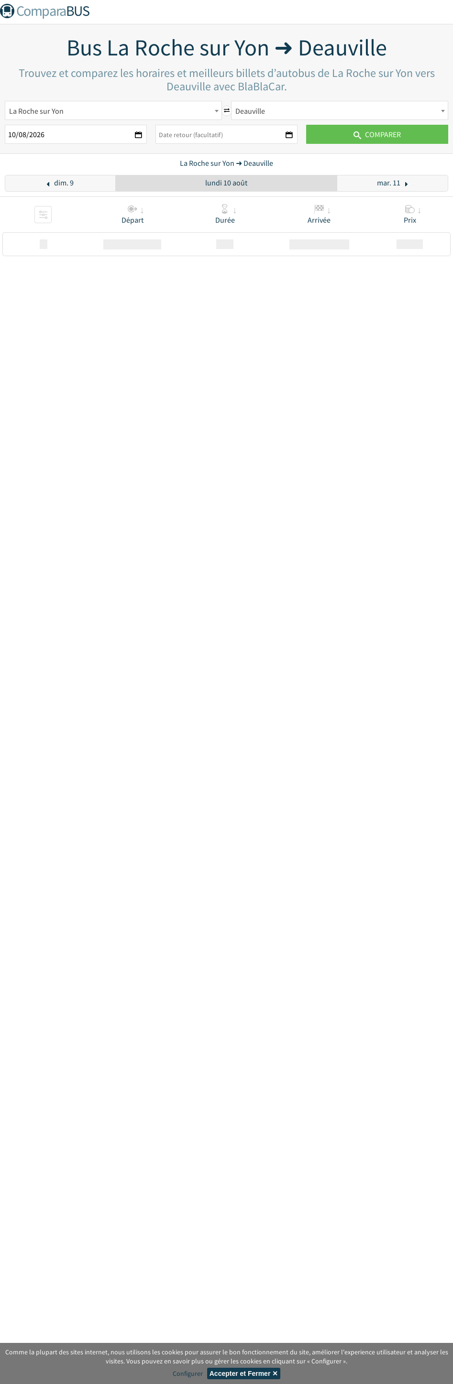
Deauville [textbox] (250, 111)
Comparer (377, 134)
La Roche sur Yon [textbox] (36, 111)
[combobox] (113, 110)
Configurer (188, 1373)
